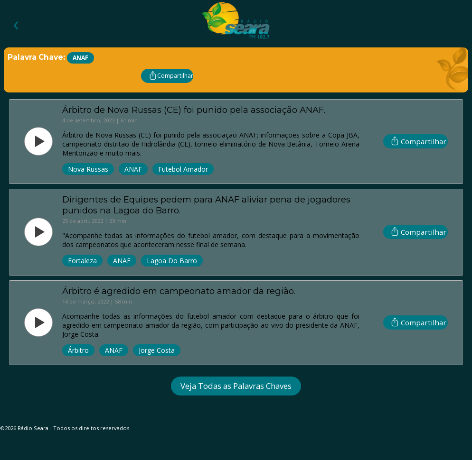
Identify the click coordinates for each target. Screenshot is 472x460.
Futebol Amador (183, 169)
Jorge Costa (157, 350)
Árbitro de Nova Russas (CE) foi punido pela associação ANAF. (193, 109)
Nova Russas (88, 169)
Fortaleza (82, 260)
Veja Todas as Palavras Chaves (236, 385)
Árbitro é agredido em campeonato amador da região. (178, 290)
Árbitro (78, 350)
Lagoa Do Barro (172, 260)
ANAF (133, 169)
